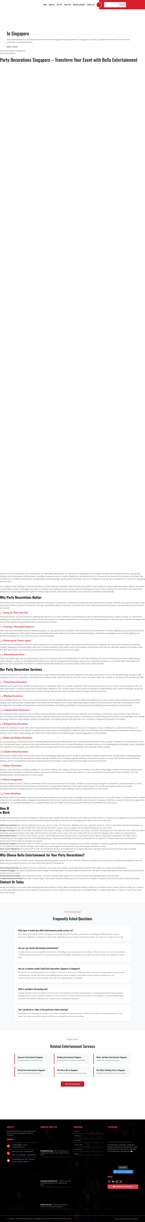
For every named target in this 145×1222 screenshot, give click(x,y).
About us (52, 4)
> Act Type (77, 1140)
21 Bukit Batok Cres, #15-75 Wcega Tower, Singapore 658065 (23, 1160)
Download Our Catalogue (123, 1186)
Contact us (90, 4)
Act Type (59, 4)
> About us (77, 1136)
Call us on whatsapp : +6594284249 (24, 1155)
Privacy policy (119, 1219)
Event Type (67, 4)
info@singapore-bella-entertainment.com (19, 1146)
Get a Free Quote (72, 1084)
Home (45, 4)
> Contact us (78, 1149)
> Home (76, 1131)
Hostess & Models (79, 4)
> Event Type (78, 1145)
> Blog (76, 1154)
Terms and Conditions (131, 1219)
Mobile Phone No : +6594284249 (22, 1151)
